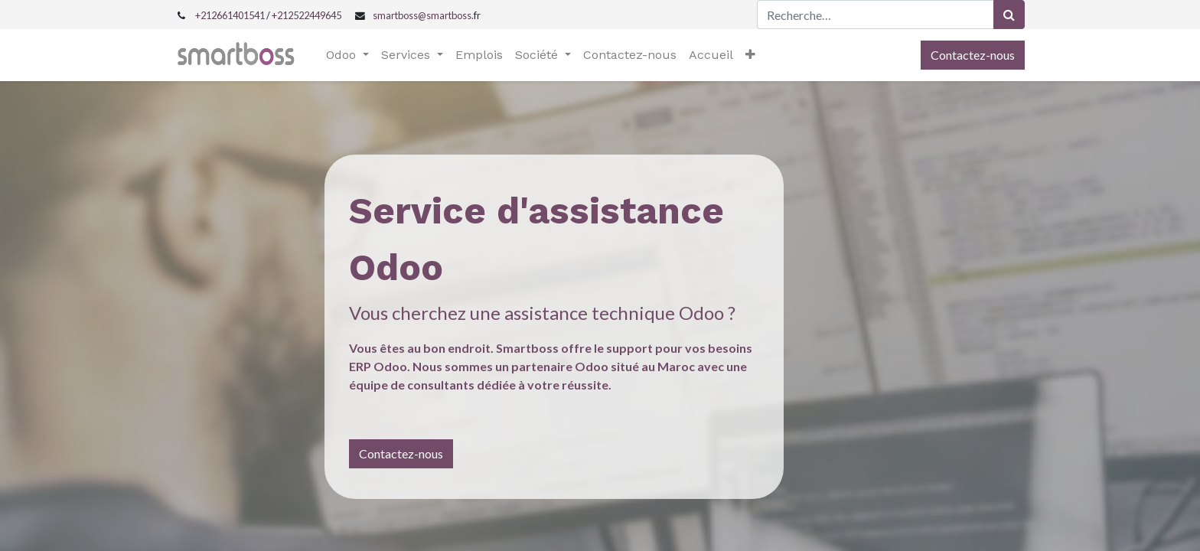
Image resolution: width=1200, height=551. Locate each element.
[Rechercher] (1009, 14)
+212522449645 (306, 15)
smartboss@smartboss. (423, 15)
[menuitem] (479, 55)
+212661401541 (230, 15)
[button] (750, 55)
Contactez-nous (973, 54)
